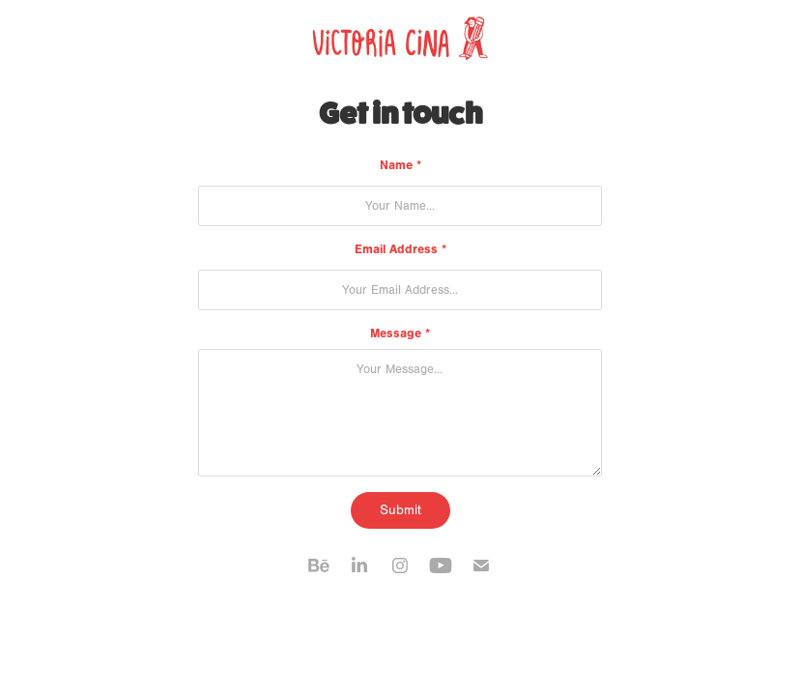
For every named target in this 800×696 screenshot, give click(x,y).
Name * (400, 165)
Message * (400, 333)
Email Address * (400, 249)
